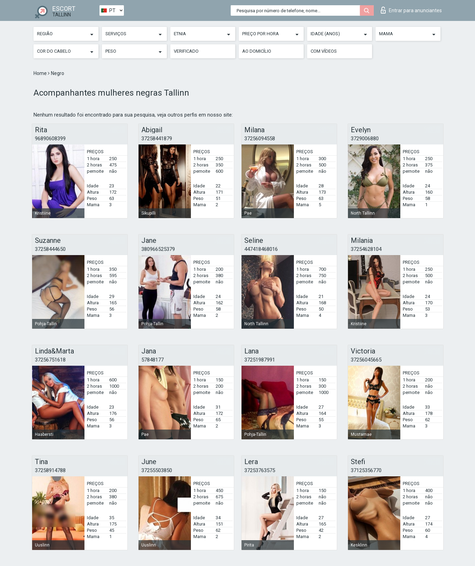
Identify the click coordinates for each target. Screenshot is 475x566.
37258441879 (156, 138)
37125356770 (366, 470)
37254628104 (366, 249)
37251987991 (259, 360)
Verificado (186, 51)
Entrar (411, 10)
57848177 (152, 360)
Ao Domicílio (256, 51)
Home (41, 73)
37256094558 (259, 138)
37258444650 (50, 249)
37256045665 (366, 360)
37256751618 (50, 360)
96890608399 (50, 138)
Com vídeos (324, 51)
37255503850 (156, 470)
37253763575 (259, 470)
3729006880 (365, 138)
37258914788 (50, 470)
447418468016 (261, 249)
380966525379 (158, 249)
